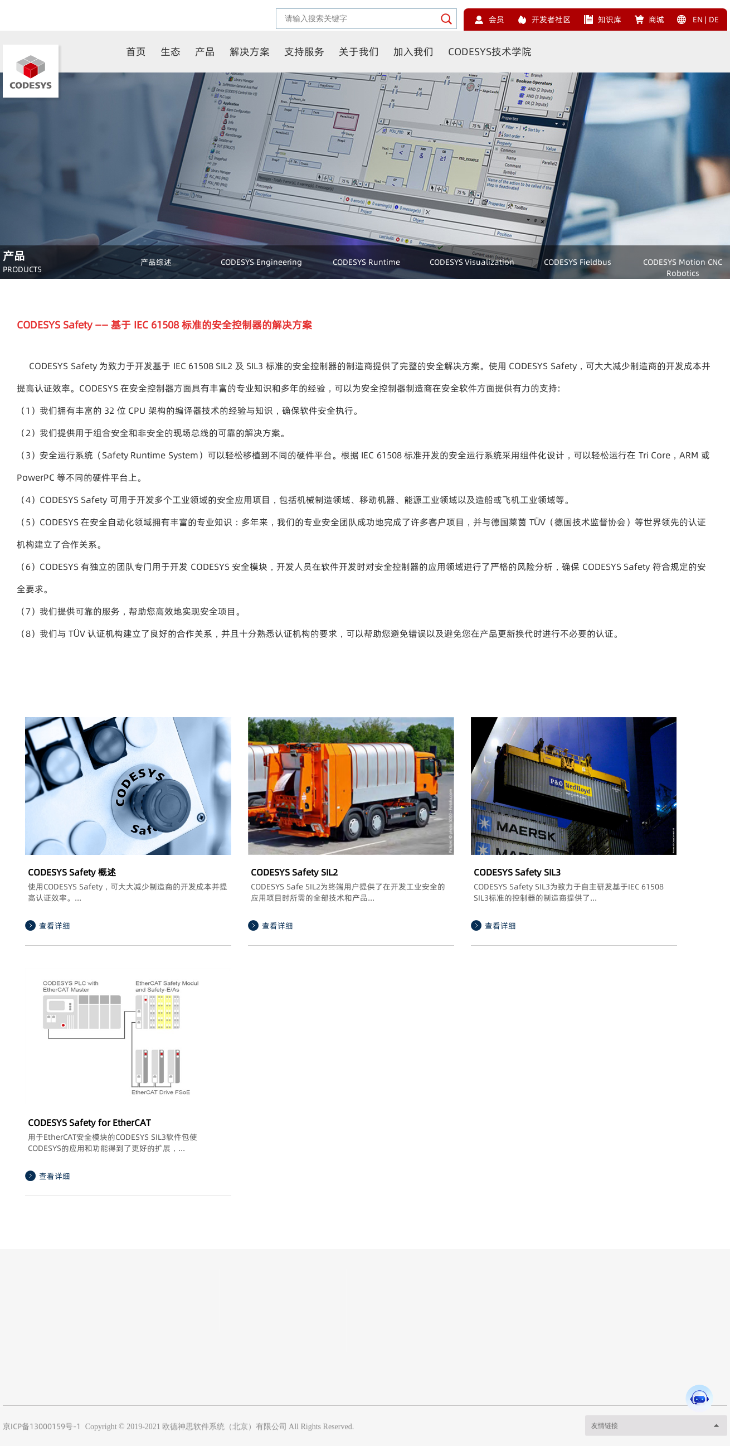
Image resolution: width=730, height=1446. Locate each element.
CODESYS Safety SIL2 (294, 872)
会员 (496, 19)
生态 (170, 52)
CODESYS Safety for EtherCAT (89, 1122)
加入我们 (413, 52)
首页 (136, 52)
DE (714, 19)
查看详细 (54, 925)
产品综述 (156, 262)
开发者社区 (551, 19)
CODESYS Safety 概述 (72, 872)
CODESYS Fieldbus (577, 262)
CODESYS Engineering (261, 262)
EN (698, 19)
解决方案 (250, 52)
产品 (205, 52)
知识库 (609, 19)
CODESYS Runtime (366, 262)
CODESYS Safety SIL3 (517, 872)
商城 (656, 19)
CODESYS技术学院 (490, 52)
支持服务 (304, 52)
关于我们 (359, 52)
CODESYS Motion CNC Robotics (682, 268)
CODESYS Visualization (472, 262)
